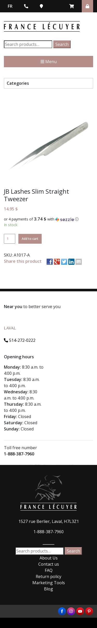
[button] (48, 219)
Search (62, 44)
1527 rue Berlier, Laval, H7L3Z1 (48, 521)
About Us (49, 558)
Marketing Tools (48, 582)
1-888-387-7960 (19, 454)
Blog (48, 589)
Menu (49, 61)
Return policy (48, 576)
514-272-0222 (19, 340)
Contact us (48, 564)
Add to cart (30, 238)
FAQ (49, 570)
